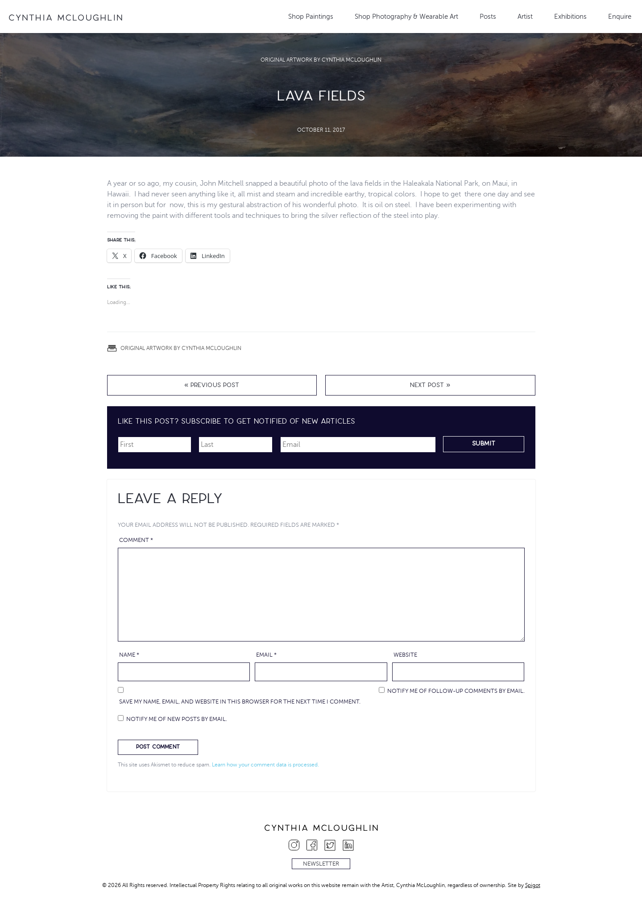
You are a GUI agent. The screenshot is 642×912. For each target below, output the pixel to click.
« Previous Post (211, 386)
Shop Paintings (310, 16)
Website (405, 655)
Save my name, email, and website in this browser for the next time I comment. (239, 702)
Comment (136, 540)
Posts (488, 16)
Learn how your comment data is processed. (265, 765)
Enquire (619, 16)
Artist (525, 16)
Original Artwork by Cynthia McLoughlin (321, 60)
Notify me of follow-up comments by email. (456, 691)
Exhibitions (570, 16)
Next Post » (430, 386)
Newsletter (321, 864)
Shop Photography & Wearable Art (406, 16)
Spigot (532, 885)
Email (266, 655)
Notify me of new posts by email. (176, 719)
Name (129, 655)
